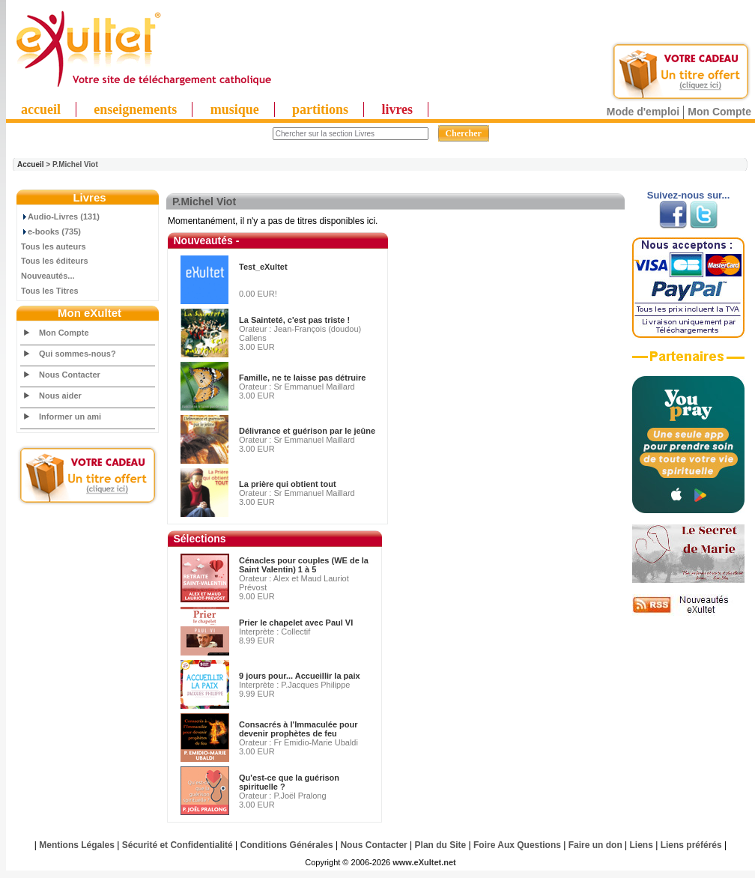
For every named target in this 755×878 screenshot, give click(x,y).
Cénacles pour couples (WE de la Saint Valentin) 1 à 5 (304, 565)
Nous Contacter (69, 374)
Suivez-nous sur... (688, 195)
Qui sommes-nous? (77, 353)
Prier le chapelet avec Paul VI (296, 622)
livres (397, 109)
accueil (41, 109)
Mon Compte (719, 112)
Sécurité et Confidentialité (177, 845)
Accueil (30, 164)
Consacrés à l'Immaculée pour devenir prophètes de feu (298, 729)
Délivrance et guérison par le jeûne (307, 430)
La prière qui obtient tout (287, 483)
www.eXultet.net (424, 862)
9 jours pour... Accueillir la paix (299, 675)
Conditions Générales (286, 845)
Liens (641, 845)
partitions (320, 109)
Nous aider (60, 395)
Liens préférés (691, 845)
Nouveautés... (48, 275)
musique (234, 109)
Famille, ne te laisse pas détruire (302, 377)
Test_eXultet (263, 266)
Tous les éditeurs (54, 260)
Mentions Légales (77, 845)
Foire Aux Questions (517, 845)
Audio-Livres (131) (60, 216)
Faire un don (595, 845)
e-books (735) (51, 231)
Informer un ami (70, 416)
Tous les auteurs (53, 246)
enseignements (135, 109)
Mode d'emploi (643, 112)
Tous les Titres (50, 290)
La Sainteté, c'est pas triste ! (294, 319)
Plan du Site (441, 845)
